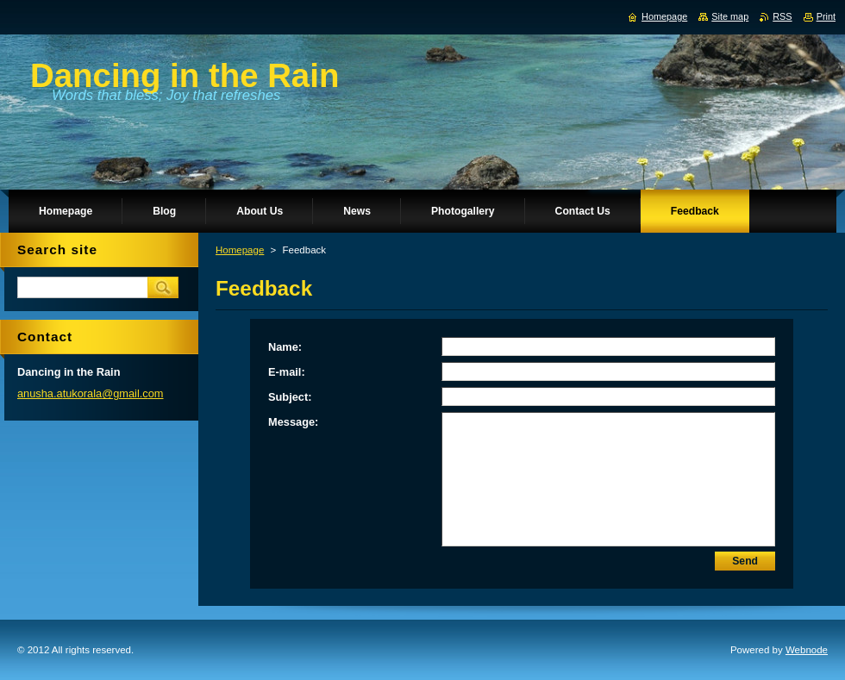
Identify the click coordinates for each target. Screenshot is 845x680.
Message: (293, 421)
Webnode (807, 650)
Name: (285, 346)
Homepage (240, 250)
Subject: (289, 396)
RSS (782, 16)
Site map (729, 16)
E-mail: (286, 371)
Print (826, 16)
